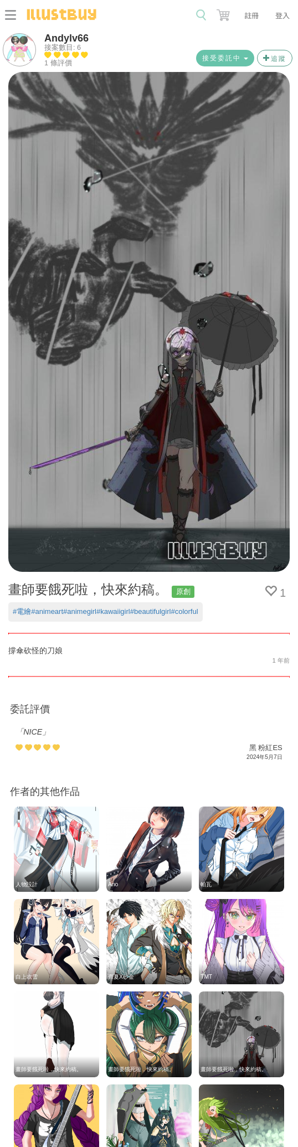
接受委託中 (225, 58)
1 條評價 (58, 63)
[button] (224, 12)
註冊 (251, 15)
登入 (282, 15)
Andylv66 (66, 38)
